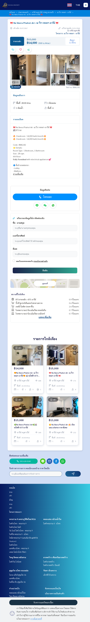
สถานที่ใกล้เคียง (18, 294)
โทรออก (45, 197)
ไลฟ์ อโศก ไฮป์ (15, 527)
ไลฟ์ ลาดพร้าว (48, 561)
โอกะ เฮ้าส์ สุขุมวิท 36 (17, 575)
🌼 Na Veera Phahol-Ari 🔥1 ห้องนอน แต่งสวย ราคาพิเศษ (62, 426)
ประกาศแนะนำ (23, 12)
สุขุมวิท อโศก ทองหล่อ (18, 570)
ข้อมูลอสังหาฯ (19, 95)
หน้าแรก (12, 12)
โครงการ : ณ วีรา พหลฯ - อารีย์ (68, 33)
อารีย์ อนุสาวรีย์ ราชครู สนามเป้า (43, 12)
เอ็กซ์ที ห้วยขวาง (49, 575)
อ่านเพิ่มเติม (18, 174)
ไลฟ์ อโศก (13, 545)
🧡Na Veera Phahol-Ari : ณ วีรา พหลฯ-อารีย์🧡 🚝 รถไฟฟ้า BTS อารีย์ (26, 374)
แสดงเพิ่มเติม (45, 317)
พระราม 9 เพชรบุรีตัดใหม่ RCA (22, 519)
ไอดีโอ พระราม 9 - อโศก (18, 534)
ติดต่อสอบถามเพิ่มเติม (18, 455)
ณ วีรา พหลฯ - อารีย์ (64, 12)
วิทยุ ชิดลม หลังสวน (17, 557)
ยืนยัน (45, 270)
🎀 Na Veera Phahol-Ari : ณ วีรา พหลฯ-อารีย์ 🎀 (61, 374)
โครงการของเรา (15, 512)
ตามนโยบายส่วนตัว (41, 261)
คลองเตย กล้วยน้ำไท (52, 519)
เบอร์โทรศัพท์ (19, 235)
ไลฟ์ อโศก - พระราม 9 (17, 523)
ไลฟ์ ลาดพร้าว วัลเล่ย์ (51, 565)
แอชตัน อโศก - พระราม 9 (19, 548)
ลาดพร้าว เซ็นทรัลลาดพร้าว (55, 557)
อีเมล (15, 248)
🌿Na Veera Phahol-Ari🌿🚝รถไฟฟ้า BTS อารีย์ (25, 426)
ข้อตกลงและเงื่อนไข (53, 588)
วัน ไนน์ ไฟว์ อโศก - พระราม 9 (21, 530)
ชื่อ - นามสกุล (18, 222)
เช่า (10, 495)
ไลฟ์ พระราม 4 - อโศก (52, 523)
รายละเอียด (18, 119)
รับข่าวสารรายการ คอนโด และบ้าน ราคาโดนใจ (29, 468)
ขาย (10, 492)
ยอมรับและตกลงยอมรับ (24, 261)
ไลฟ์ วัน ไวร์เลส (15, 561)
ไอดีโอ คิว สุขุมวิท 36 (17, 582)
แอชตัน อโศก (14, 578)
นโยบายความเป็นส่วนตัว (54, 593)
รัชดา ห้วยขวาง (50, 570)
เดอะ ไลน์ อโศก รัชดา (17, 552)
